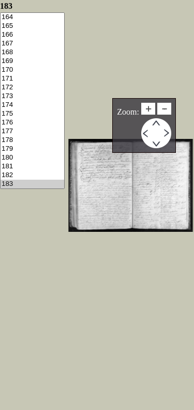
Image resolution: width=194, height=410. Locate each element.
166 (32, 34)
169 (32, 61)
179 (32, 149)
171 (32, 78)
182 (32, 175)
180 (32, 157)
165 (32, 26)
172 (32, 87)
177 (32, 131)
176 (32, 122)
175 (32, 113)
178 (32, 140)
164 (32, 17)
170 (32, 70)
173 (32, 96)
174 (32, 105)
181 (32, 166)
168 (32, 52)
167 (32, 43)
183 (32, 184)
